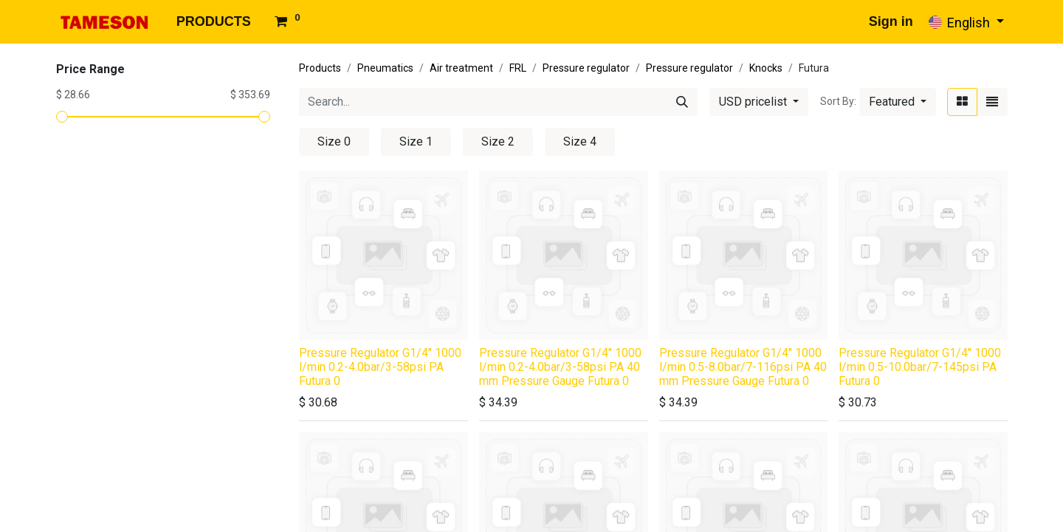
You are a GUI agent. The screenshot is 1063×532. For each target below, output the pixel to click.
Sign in (891, 21)
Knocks (765, 68)
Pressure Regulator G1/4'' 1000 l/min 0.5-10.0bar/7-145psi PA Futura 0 (920, 367)
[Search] (682, 102)
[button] (897, 102)
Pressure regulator (586, 68)
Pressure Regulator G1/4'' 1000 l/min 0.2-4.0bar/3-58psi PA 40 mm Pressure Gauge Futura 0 (560, 367)
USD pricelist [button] (754, 102)
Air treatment (461, 68)
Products (320, 68)
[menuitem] (214, 22)
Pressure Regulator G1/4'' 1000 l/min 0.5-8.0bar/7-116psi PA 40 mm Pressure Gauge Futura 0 (743, 367)
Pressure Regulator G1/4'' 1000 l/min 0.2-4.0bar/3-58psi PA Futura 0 (380, 367)
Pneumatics (385, 68)
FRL (517, 68)
